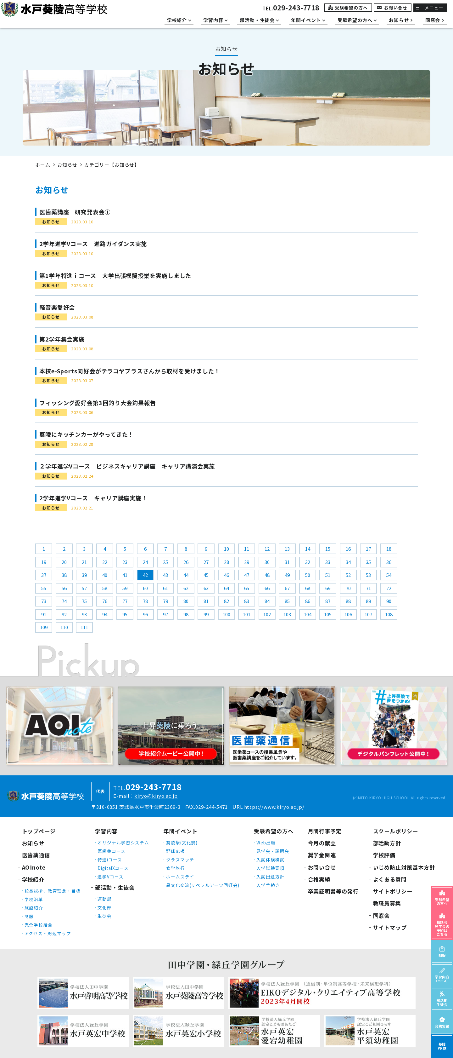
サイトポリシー (392, 891)
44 (185, 575)
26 (185, 562)
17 (368, 548)
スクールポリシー (395, 831)
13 (287, 548)
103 (287, 614)
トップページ (39, 831)
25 (165, 562)
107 (368, 614)
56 (64, 588)
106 (348, 614)
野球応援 (175, 851)
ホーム (42, 164)
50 (307, 575)
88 (348, 601)
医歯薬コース (111, 851)
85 (287, 601)
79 (165, 601)
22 (104, 562)
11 (246, 548)
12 (267, 548)
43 (165, 575)
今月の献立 (322, 843)
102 (267, 614)
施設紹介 (34, 908)
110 (64, 627)
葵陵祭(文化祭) (182, 842)
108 (389, 614)
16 (348, 548)
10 (226, 548)
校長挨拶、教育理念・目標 (53, 891)
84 (267, 601)
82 (226, 601)
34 (348, 562)
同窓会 (381, 915)
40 (104, 575)
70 (348, 588)
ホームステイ (180, 876)
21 (84, 562)
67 (287, 588)
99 (206, 614)
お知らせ (67, 164)
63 (206, 588)
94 (104, 614)
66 (267, 588)
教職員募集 (387, 903)
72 (388, 588)
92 (64, 614)
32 (307, 562)
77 (124, 601)
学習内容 (106, 831)
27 (206, 562)
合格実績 (319, 879)
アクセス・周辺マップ (48, 933)
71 (368, 588)
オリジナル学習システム (123, 842)
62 (185, 588)
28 (226, 562)
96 (145, 614)
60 (145, 588)
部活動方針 (387, 843)
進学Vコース (110, 876)
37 (43, 575)
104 (307, 614)
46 (226, 575)
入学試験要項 (270, 868)
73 (43, 601)
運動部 (105, 899)
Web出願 (266, 842)
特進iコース (110, 859)
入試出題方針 (270, 876)
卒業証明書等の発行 (333, 891)
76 (104, 601)
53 (368, 575)
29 (246, 562)
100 (226, 614)
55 (43, 588)
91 (43, 614)
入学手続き (268, 885)
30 (267, 562)
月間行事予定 (325, 831)
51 (327, 575)
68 (307, 588)
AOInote (34, 867)
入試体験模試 (270, 859)
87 (327, 601)
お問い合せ (396, 7)
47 (246, 575)
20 (64, 562)
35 (368, 562)
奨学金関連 (322, 855)
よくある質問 (390, 879)
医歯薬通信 (36, 855)
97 (165, 614)
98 (185, 614)
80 (185, 601)
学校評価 (384, 855)
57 (84, 588)
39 (84, 575)
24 (145, 562)
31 (287, 562)
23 (124, 562)
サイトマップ (390, 927)
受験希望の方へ (351, 7)
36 (388, 562)
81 (206, 601)
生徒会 (105, 916)
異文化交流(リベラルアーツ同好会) (202, 885)
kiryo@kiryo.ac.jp (155, 795)
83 (246, 601)
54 (388, 575)
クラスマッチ (180, 859)
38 (64, 575)
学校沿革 (34, 899)
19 (43, 562)
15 (327, 548)
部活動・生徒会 (114, 887)
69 (327, 588)
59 (124, 588)
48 (267, 575)
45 (206, 575)
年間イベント (180, 831)
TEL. (290, 8)
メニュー (434, 7)
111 (84, 627)
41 (124, 575)
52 (348, 575)
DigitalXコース (113, 868)
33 (327, 562)
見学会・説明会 (272, 851)
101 (246, 614)
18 (388, 548)
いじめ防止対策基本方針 (404, 867)
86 (307, 601)
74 (64, 601)
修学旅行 (175, 868)
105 (328, 614)
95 (124, 614)
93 (84, 614)
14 (307, 548)
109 (44, 627)
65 (246, 588)
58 (104, 588)
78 (145, 601)
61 (165, 588)
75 (84, 601)
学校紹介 (33, 879)
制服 (29, 916)
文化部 (105, 907)
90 (388, 601)
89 (368, 601)
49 (287, 575)
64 (226, 588)
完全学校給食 (39, 925)
